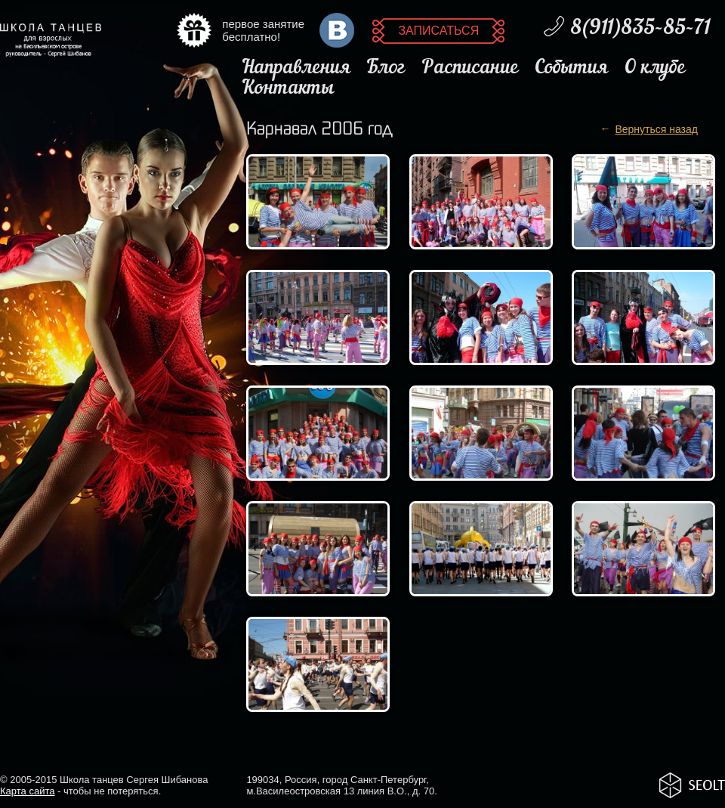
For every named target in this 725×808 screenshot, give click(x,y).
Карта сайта (27, 791)
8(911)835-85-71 (640, 28)
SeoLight (692, 785)
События (571, 68)
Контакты (288, 89)
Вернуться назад (656, 129)
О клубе (655, 68)
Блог (386, 68)
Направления (296, 68)
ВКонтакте (336, 30)
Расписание (470, 68)
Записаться (438, 30)
